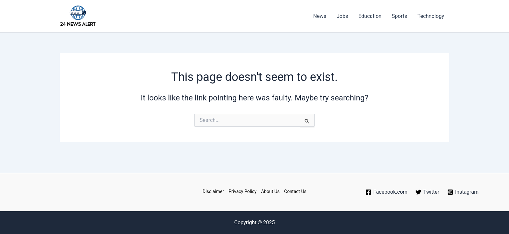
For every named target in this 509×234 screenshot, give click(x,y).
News (319, 16)
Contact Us (295, 191)
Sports (399, 16)
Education (369, 16)
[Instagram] (463, 192)
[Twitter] (427, 192)
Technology (430, 16)
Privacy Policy (242, 191)
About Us (270, 191)
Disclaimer (213, 191)
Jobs (342, 16)
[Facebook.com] (386, 192)
